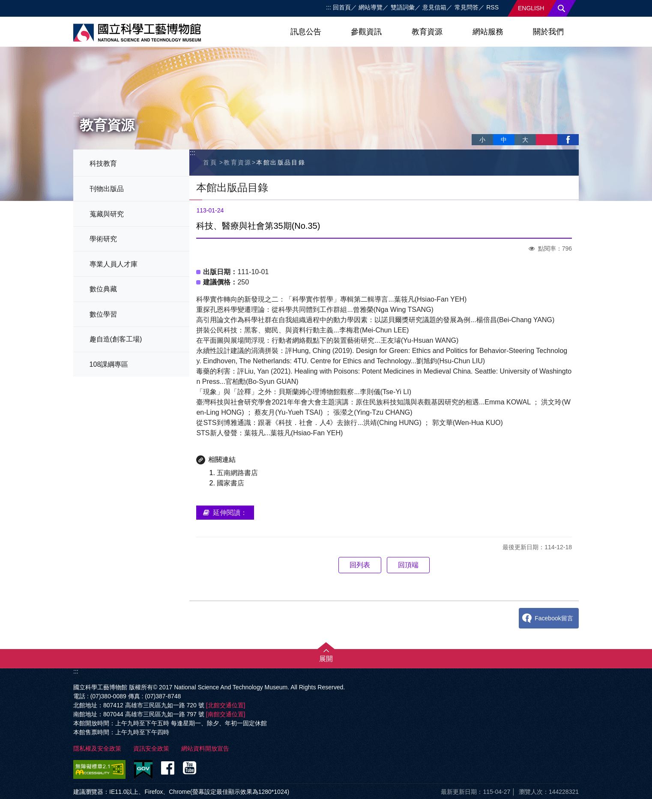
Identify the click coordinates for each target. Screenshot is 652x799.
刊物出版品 (107, 188)
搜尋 (561, 8)
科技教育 (103, 163)
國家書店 (230, 483)
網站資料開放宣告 (205, 748)
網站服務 (488, 31)
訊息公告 (305, 31)
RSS (492, 7)
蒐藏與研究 (107, 214)
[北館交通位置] (225, 705)
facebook (568, 139)
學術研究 (103, 238)
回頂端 (408, 565)
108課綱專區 (109, 364)
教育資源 (427, 31)
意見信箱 (434, 7)
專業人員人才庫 (114, 264)
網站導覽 (371, 7)
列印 (546, 139)
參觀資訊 (366, 31)
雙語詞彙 (403, 7)
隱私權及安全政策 (97, 748)
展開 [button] (326, 658)
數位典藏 (103, 289)
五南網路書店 (237, 472)
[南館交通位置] (225, 714)
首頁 (210, 162)
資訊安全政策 (151, 748)
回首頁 (342, 7)
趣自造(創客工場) (116, 339)
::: (328, 7)
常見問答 (467, 7)
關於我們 (548, 31)
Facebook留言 (554, 618)
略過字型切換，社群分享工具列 (475, 130)
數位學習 (103, 314)
